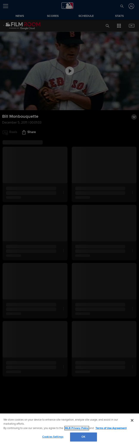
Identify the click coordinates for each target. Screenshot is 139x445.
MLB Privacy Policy (77, 428)
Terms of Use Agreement (111, 428)
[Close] (132, 420)
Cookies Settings (52, 437)
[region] (69, 429)
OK (83, 437)
